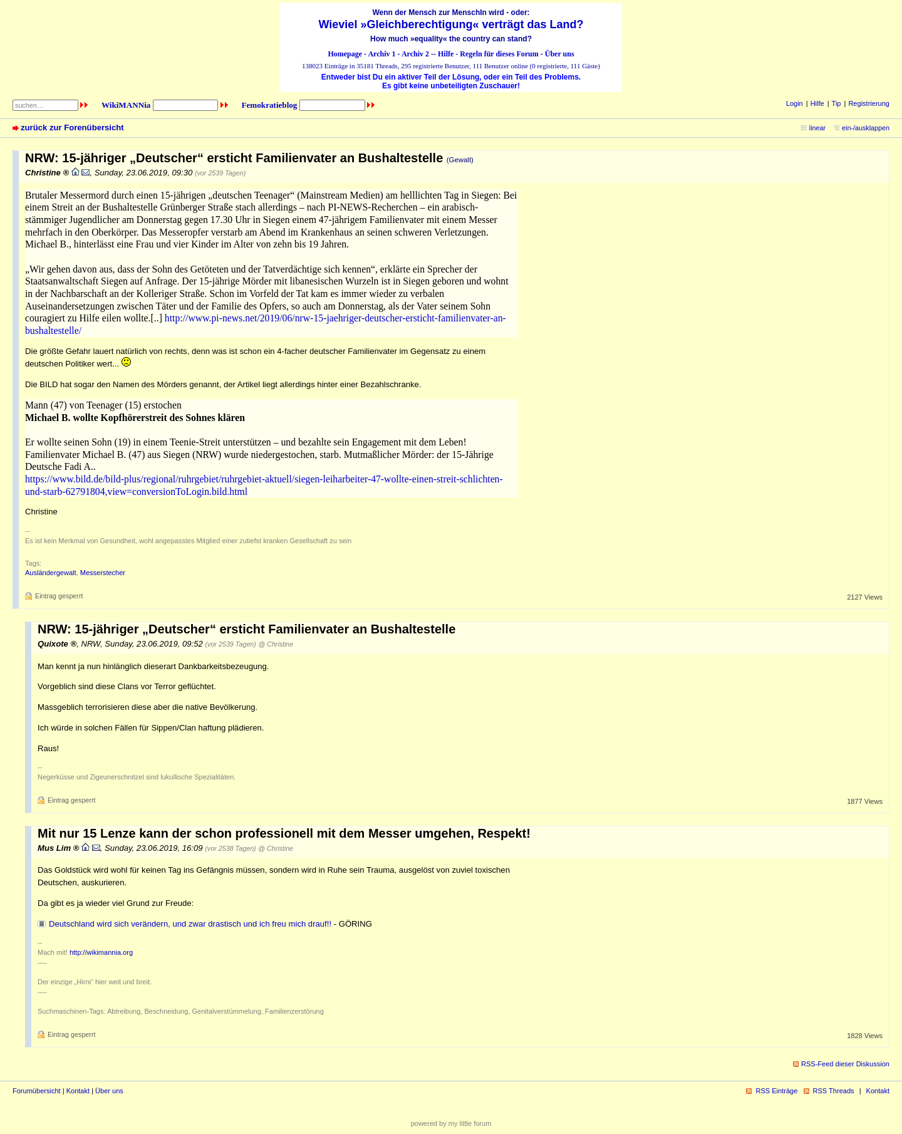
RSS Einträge (776, 1091)
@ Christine (276, 644)
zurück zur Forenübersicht (72, 127)
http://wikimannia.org (101, 952)
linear (817, 128)
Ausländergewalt (50, 572)
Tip (836, 103)
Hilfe (446, 53)
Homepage (345, 53)
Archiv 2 (415, 53)
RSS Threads (833, 1091)
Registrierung (868, 103)
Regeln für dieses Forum (499, 53)
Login (794, 103)
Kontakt (78, 1091)
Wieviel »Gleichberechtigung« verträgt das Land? (451, 24)
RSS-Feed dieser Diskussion (845, 1064)
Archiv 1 (381, 53)
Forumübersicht (37, 1091)
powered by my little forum (451, 1123)
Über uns (559, 53)
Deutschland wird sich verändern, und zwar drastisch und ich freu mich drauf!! (190, 924)
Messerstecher (102, 572)
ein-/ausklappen (865, 128)
